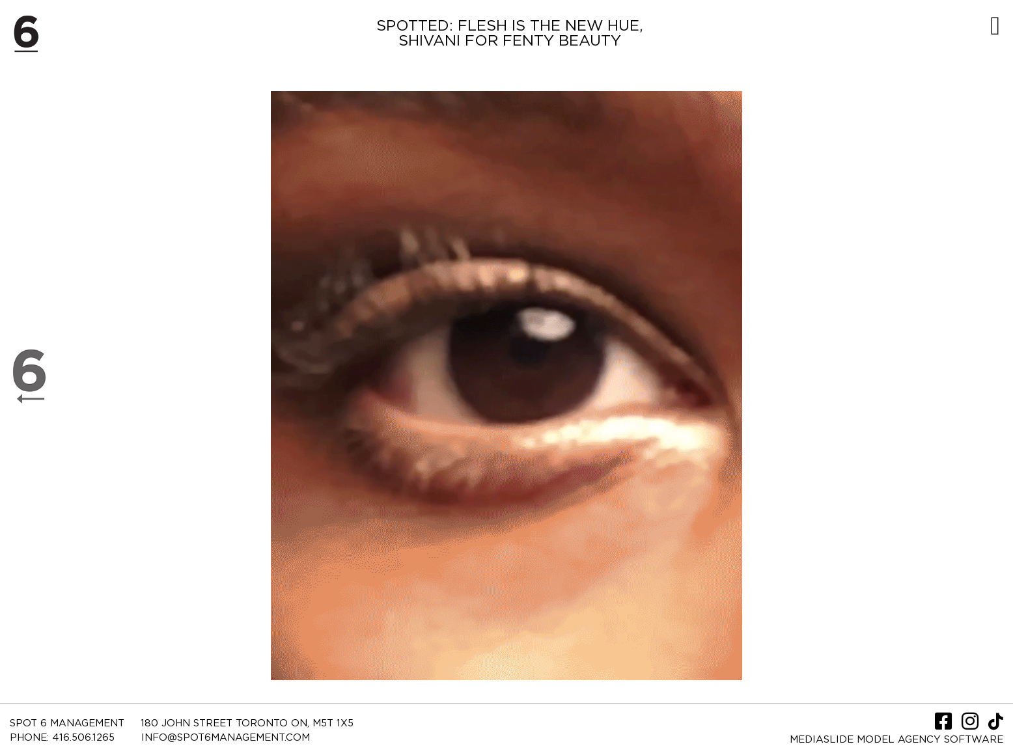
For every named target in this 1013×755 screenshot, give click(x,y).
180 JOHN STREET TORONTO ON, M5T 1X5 (247, 723)
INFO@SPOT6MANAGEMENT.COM (225, 738)
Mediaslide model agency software (896, 740)
